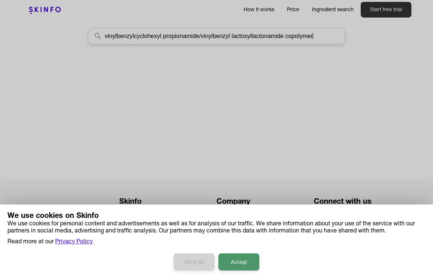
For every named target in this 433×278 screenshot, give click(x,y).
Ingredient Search (143, 233)
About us (228, 212)
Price (293, 10)
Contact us (231, 222)
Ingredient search (333, 10)
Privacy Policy (235, 243)
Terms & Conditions (242, 254)
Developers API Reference (154, 254)
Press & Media (235, 233)
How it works (259, 10)
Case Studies (137, 243)
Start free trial (386, 10)
